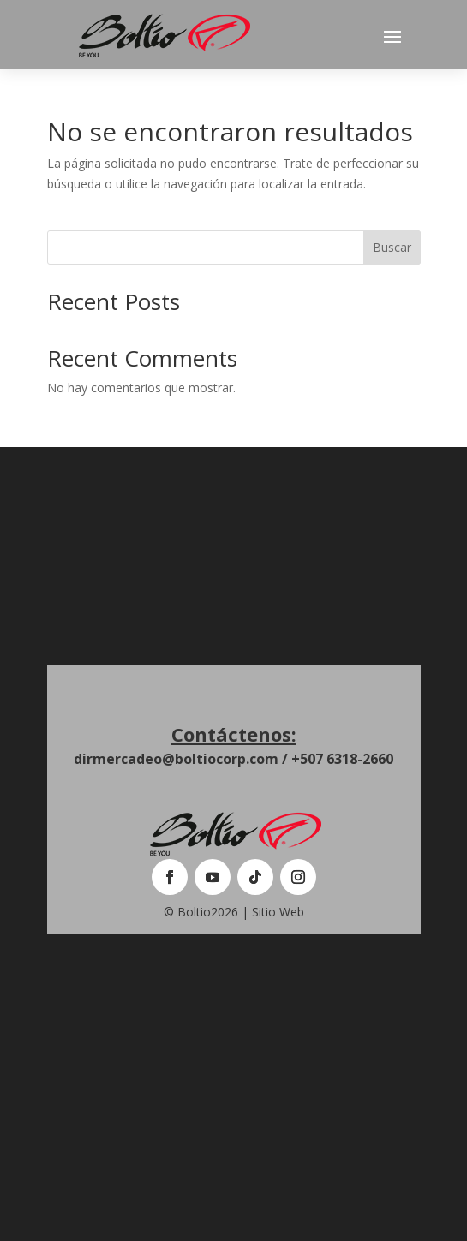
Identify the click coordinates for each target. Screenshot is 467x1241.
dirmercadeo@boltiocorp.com (176, 758)
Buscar (392, 247)
